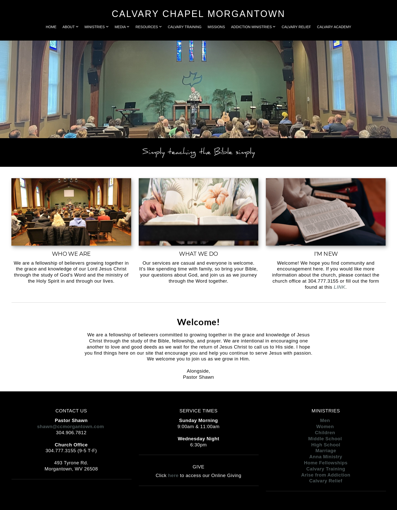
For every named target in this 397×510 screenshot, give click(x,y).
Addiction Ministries (253, 27)
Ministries (97, 27)
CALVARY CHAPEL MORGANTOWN (198, 14)
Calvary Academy (334, 27)
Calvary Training (185, 27)
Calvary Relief (296, 27)
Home (51, 27)
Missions (216, 27)
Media (122, 27)
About (70, 27)
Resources (148, 27)
